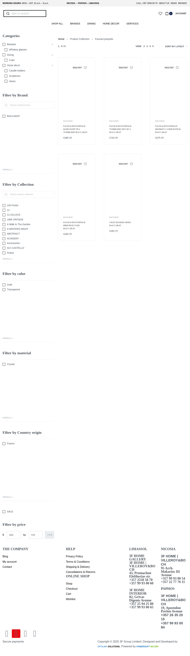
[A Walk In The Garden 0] (28, 224)
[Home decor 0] (26, 65)
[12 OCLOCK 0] (28, 215)
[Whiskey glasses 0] (27, 50)
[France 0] (28, 444)
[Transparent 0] (28, 290)
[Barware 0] (26, 44)
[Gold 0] (28, 285)
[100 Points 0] (28, 205)
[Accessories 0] (28, 243)
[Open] (160, 13)
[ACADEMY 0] (28, 239)
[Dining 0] (26, 55)
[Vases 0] (27, 81)
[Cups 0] (27, 60)
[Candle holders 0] (27, 71)
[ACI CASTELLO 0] (28, 248)
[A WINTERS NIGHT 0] (28, 229)
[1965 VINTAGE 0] (28, 220)
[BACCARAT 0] (28, 116)
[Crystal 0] (28, 364)
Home (61, 39)
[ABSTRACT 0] (28, 234)
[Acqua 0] (28, 253)
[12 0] (28, 210)
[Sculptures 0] (27, 76)
